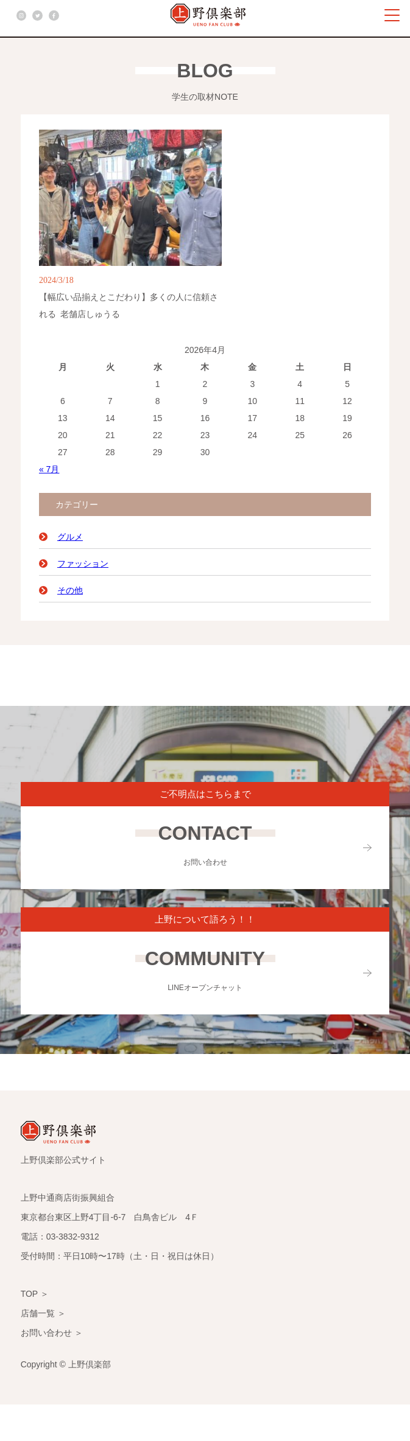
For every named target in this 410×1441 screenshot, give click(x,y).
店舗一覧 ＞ (43, 1313)
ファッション (82, 563)
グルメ (70, 537)
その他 (70, 590)
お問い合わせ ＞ (52, 1333)
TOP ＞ (35, 1294)
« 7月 (49, 469)
